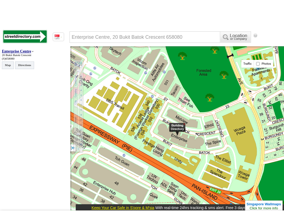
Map (8, 65)
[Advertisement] (92, 57)
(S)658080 (8, 58)
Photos (263, 64)
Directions (24, 65)
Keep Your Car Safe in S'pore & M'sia (123, 208)
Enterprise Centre (16, 51)
